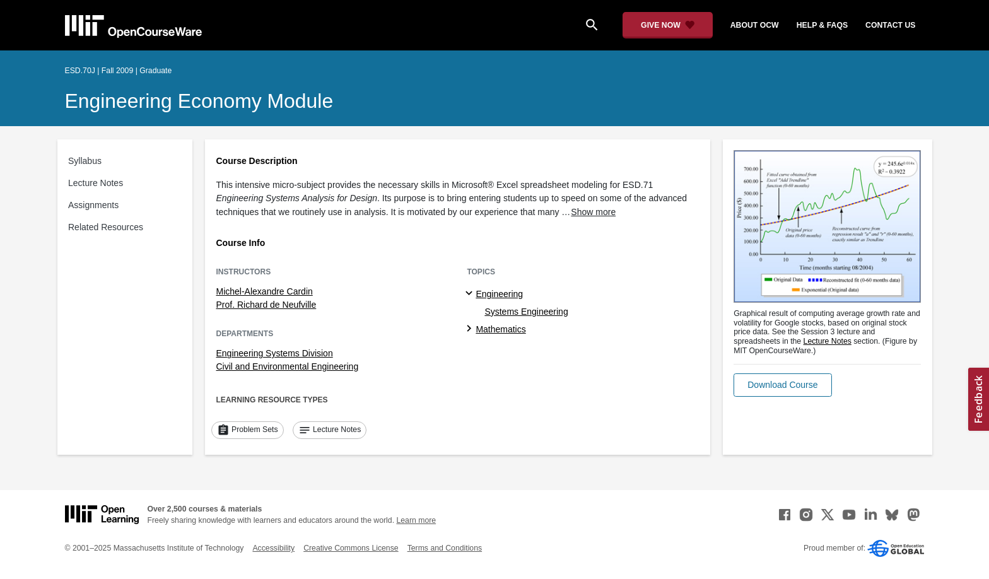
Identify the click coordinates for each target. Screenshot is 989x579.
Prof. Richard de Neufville (266, 305)
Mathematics (500, 329)
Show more (593, 212)
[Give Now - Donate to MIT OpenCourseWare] (668, 25)
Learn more (416, 520)
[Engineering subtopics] (470, 294)
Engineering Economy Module (199, 101)
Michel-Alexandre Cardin (264, 291)
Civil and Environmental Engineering (287, 366)
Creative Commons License (350, 548)
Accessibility (273, 548)
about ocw (754, 25)
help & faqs (822, 25)
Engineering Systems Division (274, 353)
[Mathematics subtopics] (470, 329)
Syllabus (85, 161)
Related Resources (105, 227)
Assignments (93, 205)
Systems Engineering (526, 312)
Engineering (499, 294)
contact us (890, 25)
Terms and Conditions (444, 548)
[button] (782, 385)
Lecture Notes (95, 183)
